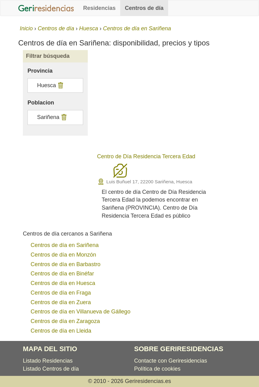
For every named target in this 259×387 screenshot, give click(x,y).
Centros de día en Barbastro (65, 264)
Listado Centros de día (51, 369)
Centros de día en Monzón (63, 255)
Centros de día (144, 8)
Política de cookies (157, 369)
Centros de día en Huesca (63, 283)
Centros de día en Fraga (61, 293)
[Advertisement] (166, 102)
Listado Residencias (48, 361)
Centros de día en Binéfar (62, 273)
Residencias (99, 8)
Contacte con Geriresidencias (170, 361)
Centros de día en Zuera (61, 302)
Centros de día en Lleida (61, 331)
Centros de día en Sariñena (65, 245)
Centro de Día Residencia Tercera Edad (146, 156)
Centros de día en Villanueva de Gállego (80, 311)
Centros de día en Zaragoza (65, 321)
